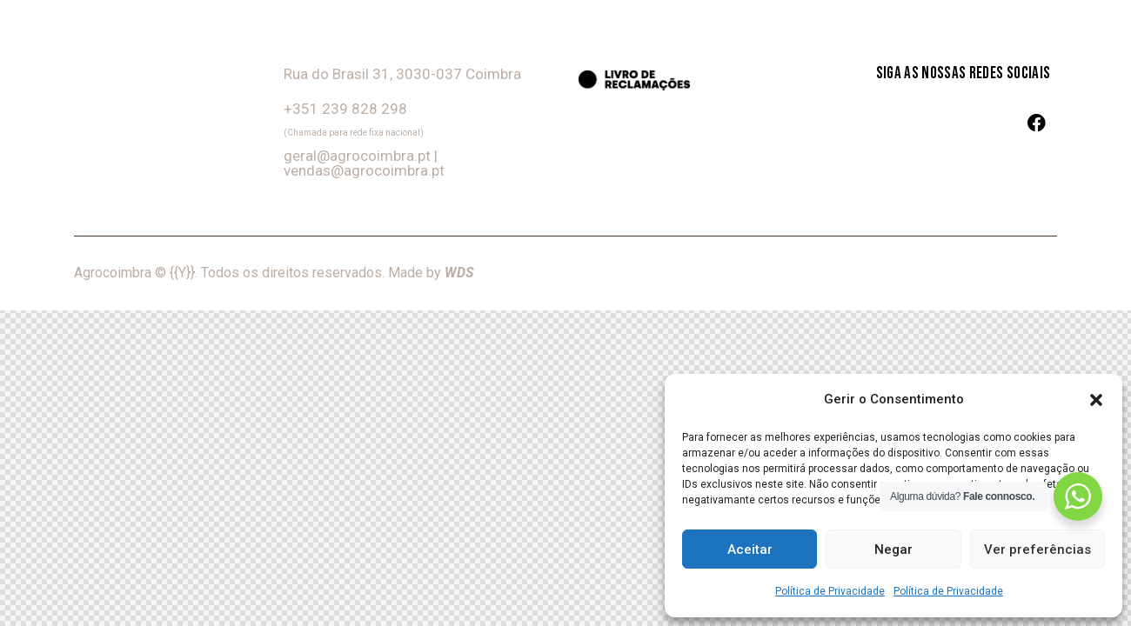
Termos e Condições (990, 273)
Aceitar (750, 549)
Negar (893, 549)
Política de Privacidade (830, 591)
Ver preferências (1037, 549)
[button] (1096, 400)
